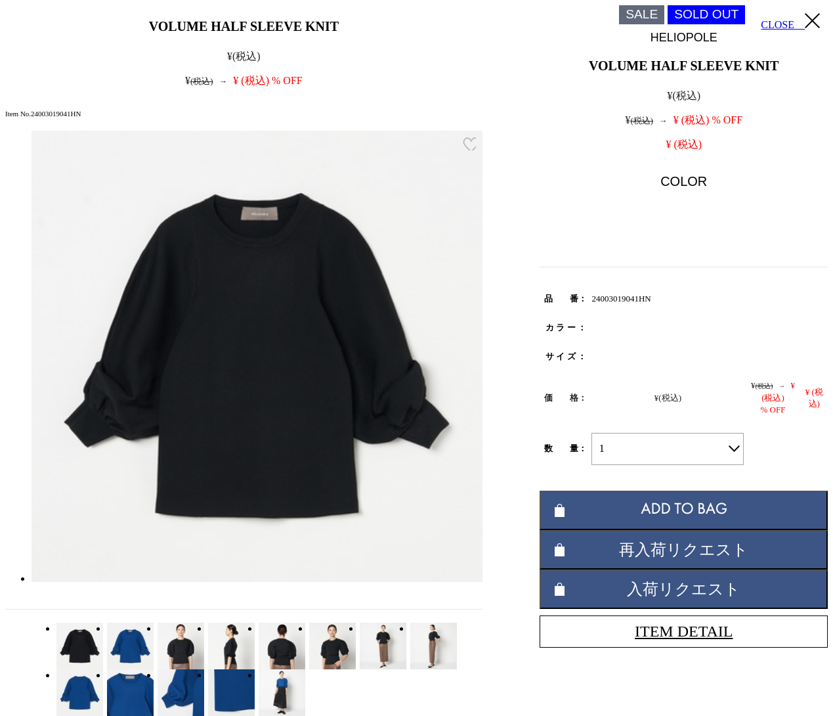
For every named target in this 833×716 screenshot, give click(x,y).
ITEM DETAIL (684, 631)
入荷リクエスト (683, 589)
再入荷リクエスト (683, 549)
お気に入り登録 (469, 143)
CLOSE (790, 21)
